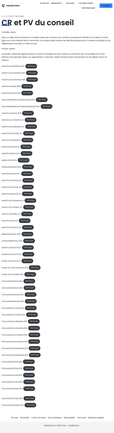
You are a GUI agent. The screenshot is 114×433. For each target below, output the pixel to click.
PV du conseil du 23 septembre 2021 (15, 348)
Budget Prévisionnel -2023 (11, 234)
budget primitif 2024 (9, 160)
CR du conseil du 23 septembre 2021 (15, 355)
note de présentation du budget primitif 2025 (18, 100)
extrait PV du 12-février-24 (11, 187)
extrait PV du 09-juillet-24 (11, 140)
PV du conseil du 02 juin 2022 (12, 281)
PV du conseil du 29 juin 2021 (12, 362)
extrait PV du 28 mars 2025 (11, 113)
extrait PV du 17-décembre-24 (13, 120)
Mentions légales (96, 417)
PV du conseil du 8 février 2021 (12, 405)
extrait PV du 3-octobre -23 (12, 207)
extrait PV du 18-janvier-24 (11, 194)
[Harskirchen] (11, 6)
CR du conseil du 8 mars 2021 (12, 398)
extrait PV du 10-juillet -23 (11, 214)
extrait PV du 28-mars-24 (11, 174)
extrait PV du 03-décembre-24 (13, 127)
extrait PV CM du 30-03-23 (11, 227)
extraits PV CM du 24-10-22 (11, 254)
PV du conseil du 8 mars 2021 (12, 388)
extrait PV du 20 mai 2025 (11, 93)
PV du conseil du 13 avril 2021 (12, 375)
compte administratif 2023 (11, 167)
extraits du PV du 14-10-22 (11, 261)
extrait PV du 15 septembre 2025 (13, 80)
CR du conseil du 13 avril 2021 (12, 382)
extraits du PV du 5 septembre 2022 (15, 268)
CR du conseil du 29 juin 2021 (12, 368)
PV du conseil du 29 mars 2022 (13, 294)
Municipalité (69, 417)
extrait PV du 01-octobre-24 (12, 133)
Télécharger (31, 66)
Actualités (44, 3)
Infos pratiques (55, 417)
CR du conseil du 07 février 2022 (13, 315)
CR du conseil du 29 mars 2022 (13, 301)
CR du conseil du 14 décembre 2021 (14, 328)
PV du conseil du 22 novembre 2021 (14, 335)
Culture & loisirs (39, 417)
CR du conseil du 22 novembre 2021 (14, 341)
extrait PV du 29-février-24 (11, 180)
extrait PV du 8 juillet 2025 (11, 86)
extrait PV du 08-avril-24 (11, 153)
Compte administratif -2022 (12, 241)
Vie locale (81, 417)
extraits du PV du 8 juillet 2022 (12, 274)
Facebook (106, 5)
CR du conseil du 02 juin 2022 (12, 288)
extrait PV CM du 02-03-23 (11, 247)
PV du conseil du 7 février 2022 (13, 308)
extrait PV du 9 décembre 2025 (13, 66)
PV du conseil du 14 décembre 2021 (14, 321)
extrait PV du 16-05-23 (10, 221)
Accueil (4, 16)
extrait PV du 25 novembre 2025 (13, 73)
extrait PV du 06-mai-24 (10, 147)
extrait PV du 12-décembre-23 (12, 200)
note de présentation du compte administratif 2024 (21, 106)
